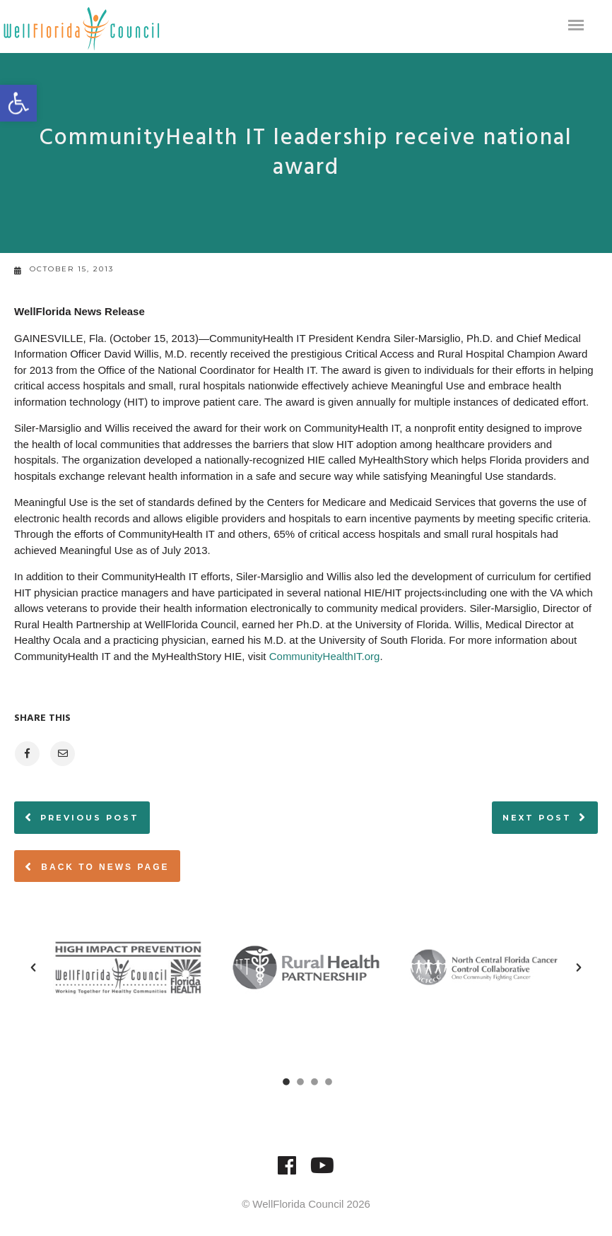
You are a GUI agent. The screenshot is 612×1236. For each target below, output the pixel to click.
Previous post (89, 818)
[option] (128, 967)
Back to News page (97, 866)
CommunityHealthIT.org (324, 656)
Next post (537, 818)
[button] (33, 967)
